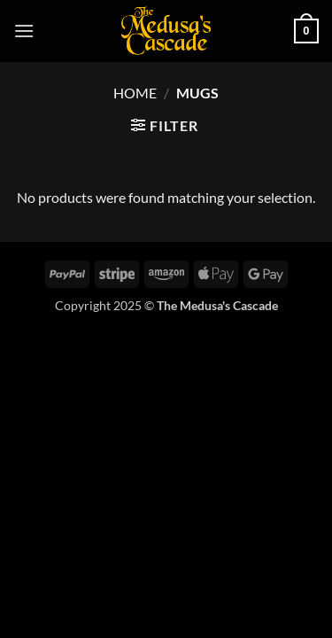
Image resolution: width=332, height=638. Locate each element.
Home (135, 92)
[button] (24, 30)
